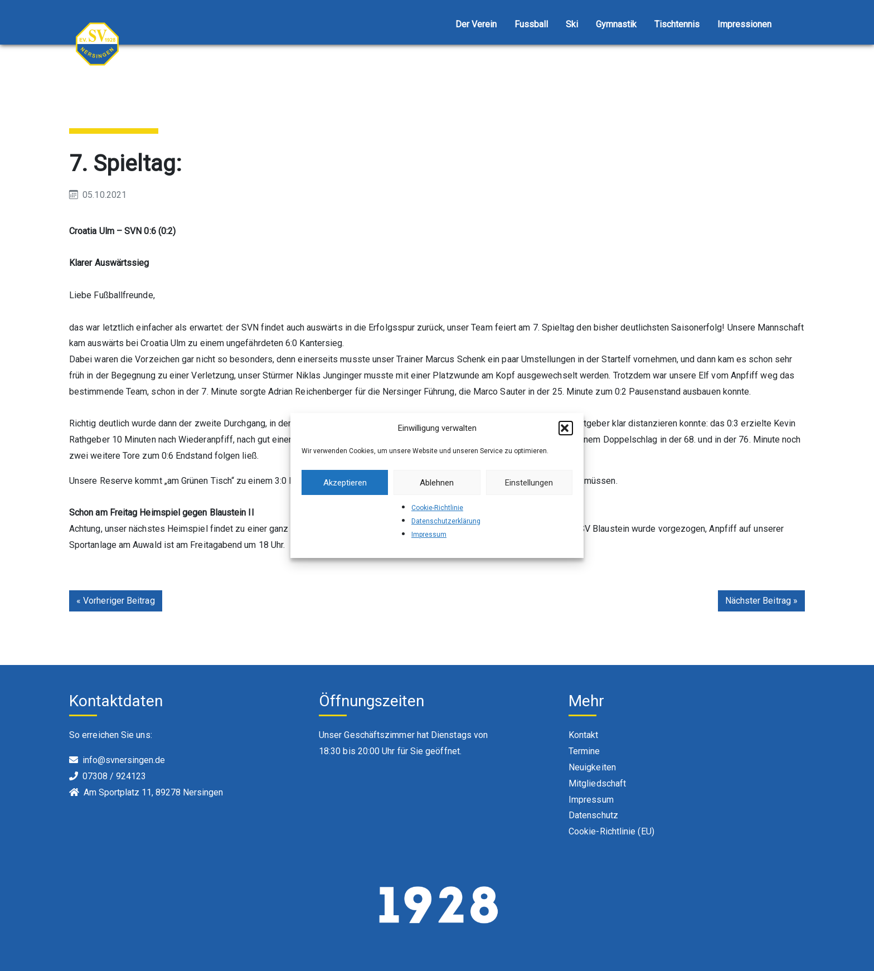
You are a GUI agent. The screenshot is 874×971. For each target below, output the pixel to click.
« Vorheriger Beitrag (115, 600)
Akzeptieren (345, 483)
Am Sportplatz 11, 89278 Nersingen (153, 792)
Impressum (428, 534)
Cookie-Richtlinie (437, 508)
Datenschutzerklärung (445, 521)
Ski (572, 24)
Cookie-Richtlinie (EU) (611, 831)
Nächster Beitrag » (761, 600)
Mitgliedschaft (597, 783)
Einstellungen (529, 483)
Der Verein (476, 24)
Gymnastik (616, 24)
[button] (565, 428)
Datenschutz (593, 815)
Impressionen (744, 24)
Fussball (531, 24)
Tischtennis (677, 24)
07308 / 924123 (114, 776)
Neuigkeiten (592, 767)
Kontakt (584, 735)
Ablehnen (437, 483)
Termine (584, 751)
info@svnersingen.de (123, 760)
